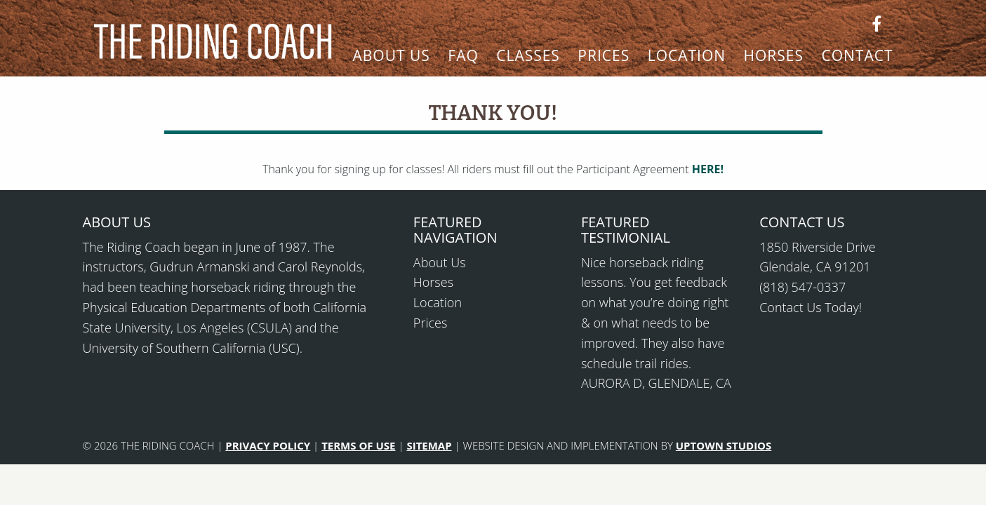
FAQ (463, 56)
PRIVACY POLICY (267, 445)
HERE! (708, 169)
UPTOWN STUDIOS (724, 445)
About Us (391, 56)
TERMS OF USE (358, 445)
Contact (857, 56)
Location (687, 56)
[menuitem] (391, 62)
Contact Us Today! (810, 307)
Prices (603, 56)
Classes (528, 56)
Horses (774, 56)
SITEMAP (428, 445)
